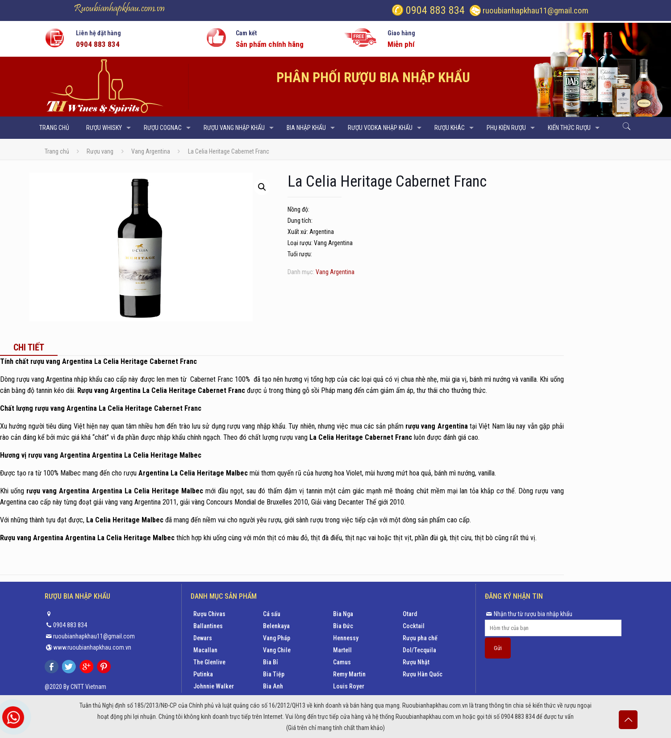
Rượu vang (100, 151)
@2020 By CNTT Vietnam (75, 686)
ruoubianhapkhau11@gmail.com (535, 10)
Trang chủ (57, 151)
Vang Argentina (150, 151)
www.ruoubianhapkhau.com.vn (92, 647)
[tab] (29, 347)
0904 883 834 (434, 10)
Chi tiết (28, 347)
